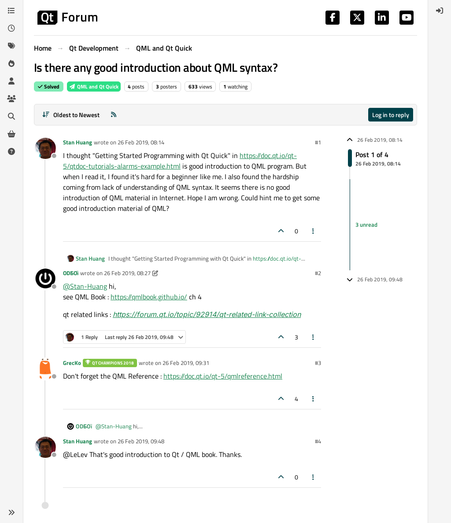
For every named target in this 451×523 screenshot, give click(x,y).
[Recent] (11, 28)
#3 (318, 362)
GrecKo (72, 362)
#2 (318, 273)
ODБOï (70, 273)
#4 (318, 441)
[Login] (439, 11)
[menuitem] (439, 11)
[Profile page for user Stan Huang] (45, 148)
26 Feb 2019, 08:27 (127, 273)
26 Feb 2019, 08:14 (141, 142)
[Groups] (11, 99)
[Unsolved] (11, 151)
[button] (11, 512)
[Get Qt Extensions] (11, 134)
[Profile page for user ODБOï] (45, 279)
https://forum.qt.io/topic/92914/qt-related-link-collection (207, 314)
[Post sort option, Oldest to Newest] (71, 115)
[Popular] (11, 63)
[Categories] (11, 11)
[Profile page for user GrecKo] (45, 368)
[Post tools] (314, 231)
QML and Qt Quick (93, 86)
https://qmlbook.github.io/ (149, 296)
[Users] (11, 81)
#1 (318, 142)
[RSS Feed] (113, 115)
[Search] (11, 116)
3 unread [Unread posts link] (366, 224)
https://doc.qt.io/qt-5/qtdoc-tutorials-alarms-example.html (180, 160)
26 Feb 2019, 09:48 (141, 441)
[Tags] (11, 46)
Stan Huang (77, 142)
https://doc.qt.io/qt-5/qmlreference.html (222, 376)
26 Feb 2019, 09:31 (186, 362)
